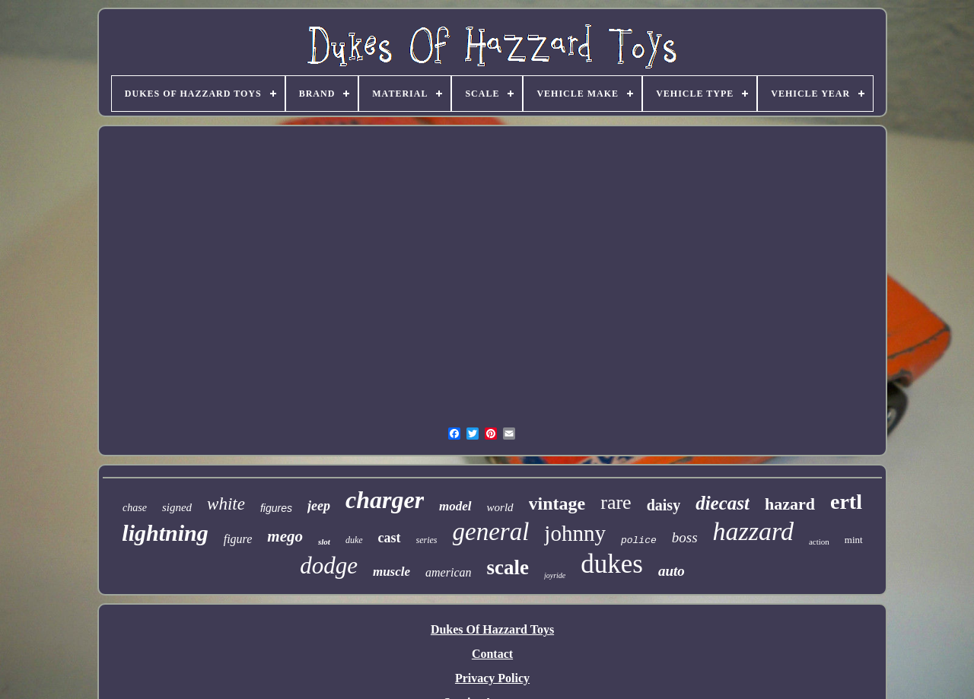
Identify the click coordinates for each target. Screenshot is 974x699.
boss (685, 537)
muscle (391, 571)
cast (389, 537)
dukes (612, 564)
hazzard (753, 531)
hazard (790, 503)
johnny (575, 533)
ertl (846, 501)
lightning (165, 532)
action (819, 541)
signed (177, 507)
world (500, 507)
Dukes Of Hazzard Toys (492, 629)
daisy (663, 505)
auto (671, 571)
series (427, 540)
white (226, 503)
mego (285, 536)
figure (238, 538)
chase (135, 507)
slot (324, 541)
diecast (722, 503)
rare (615, 502)
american (448, 572)
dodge (329, 565)
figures (276, 508)
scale (507, 567)
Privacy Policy (492, 678)
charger (384, 499)
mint (854, 539)
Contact (492, 653)
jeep (318, 505)
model (455, 506)
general (491, 531)
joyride (554, 575)
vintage (557, 503)
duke (354, 540)
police (639, 540)
